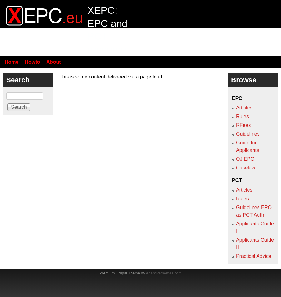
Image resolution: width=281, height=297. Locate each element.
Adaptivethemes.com (163, 273)
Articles (244, 107)
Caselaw (245, 167)
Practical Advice (253, 256)
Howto (32, 62)
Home (11, 62)
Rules (242, 116)
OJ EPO (245, 159)
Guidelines (248, 134)
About (53, 62)
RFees (243, 125)
